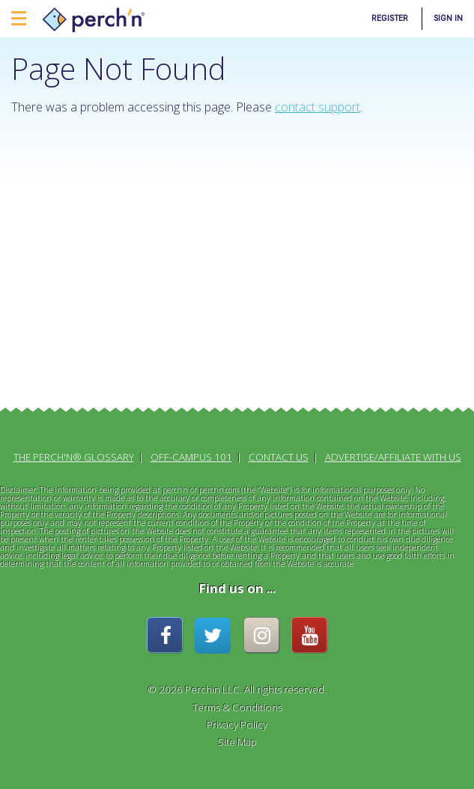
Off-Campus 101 (191, 457)
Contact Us (279, 457)
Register (389, 18)
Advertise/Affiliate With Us (393, 457)
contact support (317, 107)
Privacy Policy (237, 724)
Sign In (448, 18)
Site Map (237, 742)
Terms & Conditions (237, 707)
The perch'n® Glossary (73, 457)
